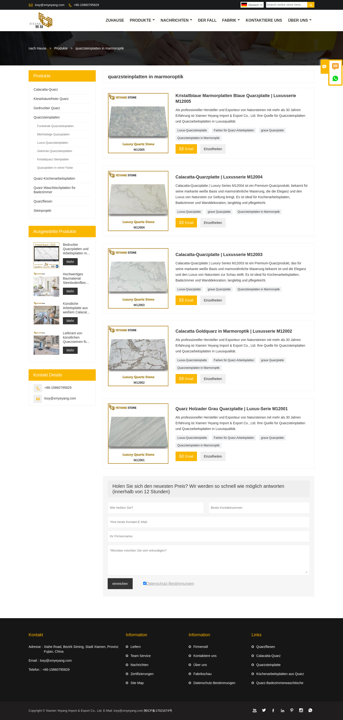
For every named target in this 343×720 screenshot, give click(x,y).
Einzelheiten (213, 149)
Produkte (142, 20)
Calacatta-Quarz (46, 89)
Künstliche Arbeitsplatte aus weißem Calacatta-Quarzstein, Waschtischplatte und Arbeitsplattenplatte (77, 308)
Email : (34, 660)
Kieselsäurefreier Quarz (51, 99)
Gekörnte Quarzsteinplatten (54, 151)
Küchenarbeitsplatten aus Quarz (280, 674)
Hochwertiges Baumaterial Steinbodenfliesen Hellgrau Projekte (76, 278)
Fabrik (231, 20)
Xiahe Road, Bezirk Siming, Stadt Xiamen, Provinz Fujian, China (81, 649)
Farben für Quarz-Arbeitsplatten (234, 130)
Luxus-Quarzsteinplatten (52, 142)
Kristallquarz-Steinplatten (53, 159)
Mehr (70, 262)
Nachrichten (176, 20)
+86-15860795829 (86, 5)
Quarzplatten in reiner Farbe (55, 167)
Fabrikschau (202, 674)
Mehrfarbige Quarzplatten (53, 134)
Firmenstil (200, 647)
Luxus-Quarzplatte (189, 211)
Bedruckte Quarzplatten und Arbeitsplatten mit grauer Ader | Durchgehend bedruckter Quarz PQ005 (76, 249)
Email (186, 148)
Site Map (137, 683)
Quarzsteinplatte (268, 665)
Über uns (300, 20)
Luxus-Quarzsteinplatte (192, 130)
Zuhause (115, 20)
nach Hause (37, 48)
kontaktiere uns (264, 20)
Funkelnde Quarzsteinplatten (55, 126)
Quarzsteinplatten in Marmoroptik (198, 138)
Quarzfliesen (43, 201)
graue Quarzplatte (272, 130)
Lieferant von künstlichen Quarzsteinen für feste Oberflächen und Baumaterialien (76, 337)
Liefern (136, 647)
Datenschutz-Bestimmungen (214, 683)
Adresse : (36, 647)
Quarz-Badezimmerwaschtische (279, 683)
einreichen (120, 584)
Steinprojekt (42, 210)
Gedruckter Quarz (47, 108)
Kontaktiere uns (205, 656)
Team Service (141, 656)
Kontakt (36, 634)
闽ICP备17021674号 (158, 710)
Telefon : (35, 669)
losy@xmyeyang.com (50, 5)
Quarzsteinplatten (47, 117)
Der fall (207, 20)
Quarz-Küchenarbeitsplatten (54, 178)
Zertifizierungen (142, 674)
